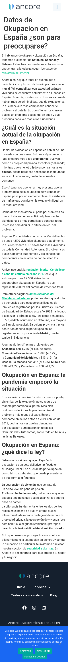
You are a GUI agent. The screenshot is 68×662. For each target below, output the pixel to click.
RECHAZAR (43, 651)
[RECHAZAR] (59, 643)
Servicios (41, 587)
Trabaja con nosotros (27, 595)
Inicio (21, 587)
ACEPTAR (25, 651)
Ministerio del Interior (15, 73)
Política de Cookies (34, 656)
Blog (53, 595)
